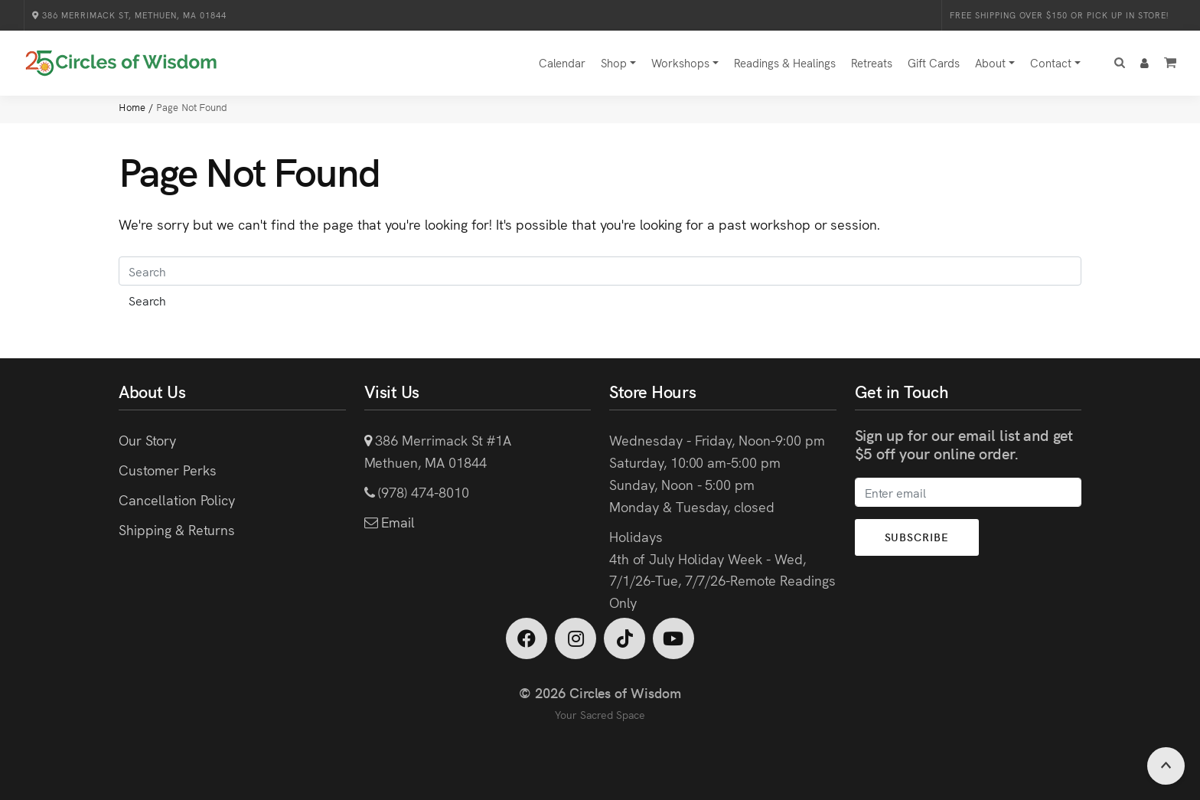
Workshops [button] (680, 62)
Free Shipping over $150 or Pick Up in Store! (1059, 15)
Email (396, 521)
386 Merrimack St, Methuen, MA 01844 (129, 15)
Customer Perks (167, 469)
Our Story (147, 439)
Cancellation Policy (177, 499)
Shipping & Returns (177, 529)
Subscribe (917, 536)
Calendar (562, 62)
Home (133, 107)
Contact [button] (1050, 62)
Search (147, 300)
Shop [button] (614, 62)
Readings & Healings (785, 62)
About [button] (990, 62)
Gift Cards (934, 62)
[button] (1119, 63)
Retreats (871, 62)
